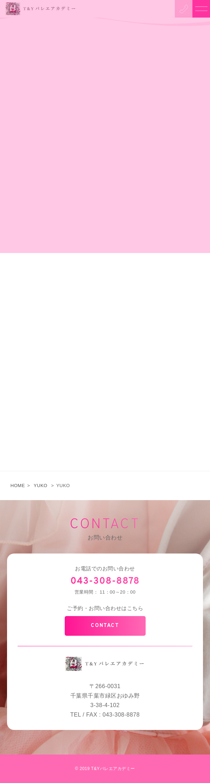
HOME (18, 485)
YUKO (40, 485)
